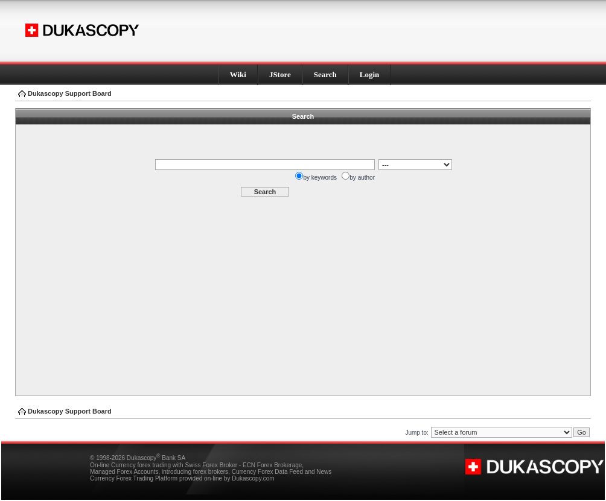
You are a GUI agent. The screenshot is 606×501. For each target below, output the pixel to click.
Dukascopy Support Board (70, 93)
